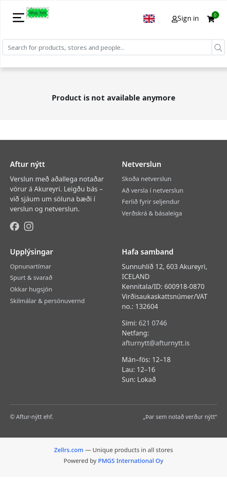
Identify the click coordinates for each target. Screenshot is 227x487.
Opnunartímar (30, 266)
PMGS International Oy (130, 461)
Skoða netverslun (146, 178)
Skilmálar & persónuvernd (47, 300)
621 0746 (152, 323)
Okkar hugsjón (31, 289)
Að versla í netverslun (152, 190)
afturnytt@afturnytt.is (156, 343)
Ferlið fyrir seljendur (151, 201)
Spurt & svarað (31, 277)
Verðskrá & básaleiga (152, 213)
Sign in (185, 18)
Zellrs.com (69, 450)
